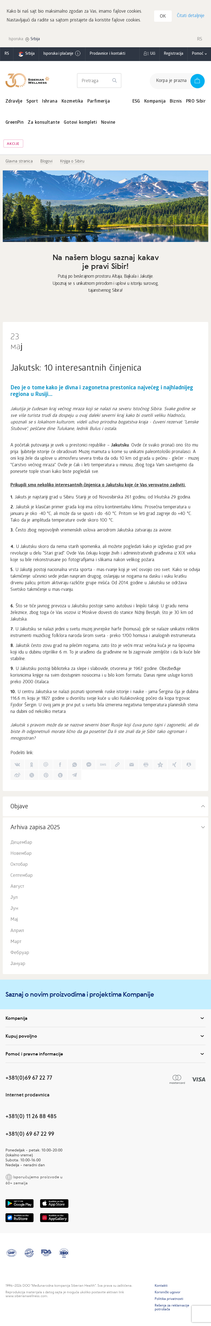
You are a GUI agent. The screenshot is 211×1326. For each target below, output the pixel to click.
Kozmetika (72, 102)
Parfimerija (98, 102)
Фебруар (19, 954)
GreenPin (14, 124)
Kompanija (155, 102)
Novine (108, 124)
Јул (14, 899)
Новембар (21, 855)
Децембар (21, 844)
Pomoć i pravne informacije (105, 1055)
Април (17, 932)
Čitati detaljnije (190, 16)
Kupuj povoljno (105, 1037)
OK (163, 17)
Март (15, 943)
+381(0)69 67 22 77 (28, 1078)
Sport (32, 102)
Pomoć (197, 55)
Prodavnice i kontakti (107, 55)
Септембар (21, 877)
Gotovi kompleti (80, 124)
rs (6, 55)
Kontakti (161, 1287)
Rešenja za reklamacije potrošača (172, 1308)
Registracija (173, 55)
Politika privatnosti (169, 1300)
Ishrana (49, 102)
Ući (152, 55)
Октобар (19, 866)
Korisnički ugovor (168, 1293)
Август (17, 888)
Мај (14, 921)
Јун (14, 910)
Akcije (13, 145)
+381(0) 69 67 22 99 (29, 1134)
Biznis (176, 102)
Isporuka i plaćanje (62, 54)
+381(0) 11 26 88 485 (31, 1117)
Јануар (17, 965)
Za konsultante (44, 124)
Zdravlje (13, 102)
